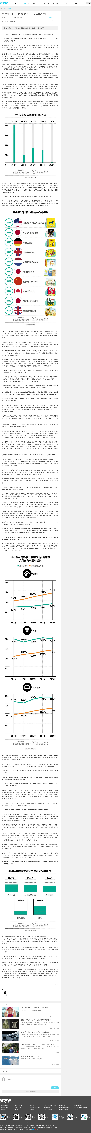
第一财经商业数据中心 (64, 1107)
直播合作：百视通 (28, 1129)
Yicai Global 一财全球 (78, 1105)
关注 (29, 3)
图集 (61, 3)
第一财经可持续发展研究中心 (80, 1107)
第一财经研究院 (4, 1107)
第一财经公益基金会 (63, 1109)
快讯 (38, 3)
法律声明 (7, 1122)
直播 (48, 3)
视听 (33, 3)
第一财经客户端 (4, 1105)
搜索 (77, 3)
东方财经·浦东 (4, 1109)
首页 (16, 3)
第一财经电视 (18, 1105)
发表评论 (55, 1087)
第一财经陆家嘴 (48, 1109)
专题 (66, 3)
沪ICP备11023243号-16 (5, 1125)
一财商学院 (18, 1107)
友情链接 (47, 1122)
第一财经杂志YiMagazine (50, 1105)
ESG (57, 3)
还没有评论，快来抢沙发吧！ (30, 1091)
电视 (52, 3)
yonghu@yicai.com (26, 1127)
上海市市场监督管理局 (20, 1122)
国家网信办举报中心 (30, 1122)
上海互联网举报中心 (40, 1122)
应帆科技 (32, 1109)
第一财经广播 (62, 1105)
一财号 (43, 3)
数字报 (71, 3)
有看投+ (17, 1109)
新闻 (25, 3)
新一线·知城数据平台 (35, 1107)
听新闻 (50, 17)
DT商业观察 (47, 1107)
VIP (21, 3)
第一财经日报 (33, 1105)
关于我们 (12, 1122)
